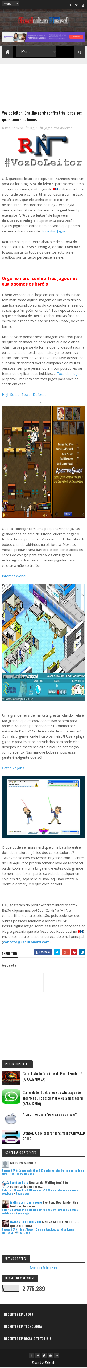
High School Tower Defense (24, 395)
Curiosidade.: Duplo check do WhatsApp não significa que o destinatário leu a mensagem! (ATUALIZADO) (53, 1098)
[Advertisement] (43, 84)
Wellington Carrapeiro (26, 1202)
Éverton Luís (19, 1183)
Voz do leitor (63, 128)
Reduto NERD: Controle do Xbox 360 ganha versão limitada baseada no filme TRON (43, 1172)
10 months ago (25, 1174)
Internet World (14, 576)
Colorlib (50, 1363)
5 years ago (22, 1194)
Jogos (48, 128)
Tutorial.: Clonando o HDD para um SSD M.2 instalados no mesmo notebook (40, 1192)
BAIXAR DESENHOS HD (25, 1222)
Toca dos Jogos (53, 231)
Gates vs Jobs (13, 768)
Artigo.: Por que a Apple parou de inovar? (50, 1114)
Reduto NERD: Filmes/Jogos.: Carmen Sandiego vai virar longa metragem (38, 1231)
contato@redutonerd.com (26, 942)
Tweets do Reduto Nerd (43, 1268)
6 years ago (22, 1213)
